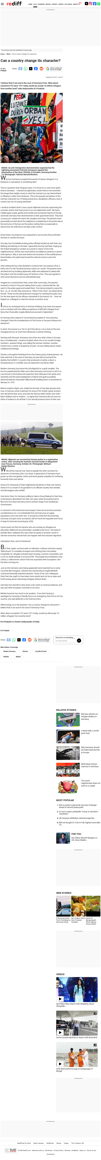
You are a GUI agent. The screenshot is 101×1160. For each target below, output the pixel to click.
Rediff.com (27, 1150)
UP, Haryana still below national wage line (76, 818)
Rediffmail (50, 1143)
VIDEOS (60, 974)
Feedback (75, 1150)
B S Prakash (3, 70)
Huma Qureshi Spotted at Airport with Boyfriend (76, 1037)
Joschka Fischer (41, 651)
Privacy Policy (58, 1150)
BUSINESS (41, 4)
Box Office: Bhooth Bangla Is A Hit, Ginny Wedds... (84, 839)
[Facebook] (95, 3)
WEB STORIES (63, 893)
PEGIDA (6, 657)
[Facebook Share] (35, 69)
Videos (66, 1143)
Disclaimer (49, 1150)
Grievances (50, 1154)
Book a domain (39, 1143)
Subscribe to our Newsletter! (64, 637)
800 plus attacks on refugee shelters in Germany (89, 716)
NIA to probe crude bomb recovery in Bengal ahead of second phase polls (77, 806)
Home (3, 54)
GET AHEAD (68, 4)
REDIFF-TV (76, 4)
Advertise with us (38, 1150)
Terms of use (91, 1150)
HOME (30, 4)
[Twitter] (86, 3)
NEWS (35, 4)
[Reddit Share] (41, 69)
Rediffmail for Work (24, 1143)
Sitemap (67, 1150)
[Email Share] (20, 69)
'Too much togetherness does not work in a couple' (90, 783)
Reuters (25, 651)
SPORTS (61, 4)
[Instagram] (91, 3)
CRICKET (54, 4)
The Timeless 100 (77, 1143)
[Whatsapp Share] (25, 69)
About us (82, 1150)
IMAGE (18, 657)
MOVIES (48, 4)
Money (59, 1143)
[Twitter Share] (30, 69)
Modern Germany (9, 651)
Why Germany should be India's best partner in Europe (90, 750)
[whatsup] (99, 3)
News (9, 54)
